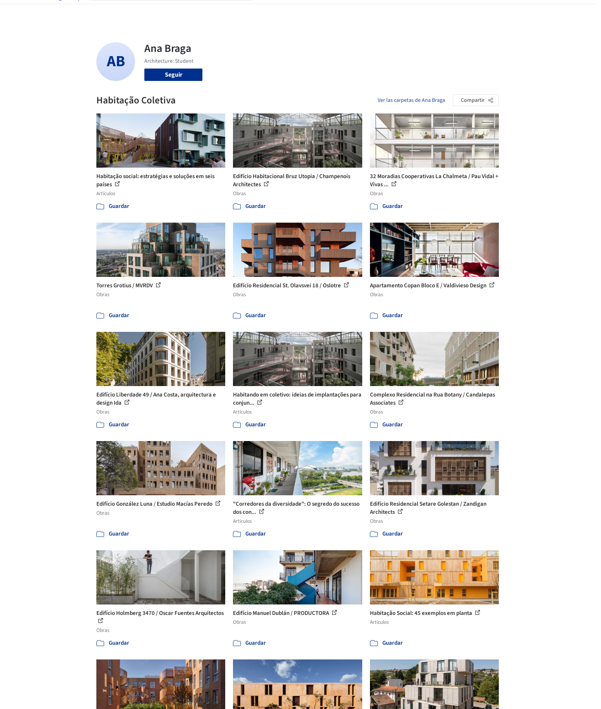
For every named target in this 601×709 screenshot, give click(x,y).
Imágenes (295, 11)
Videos (401, 11)
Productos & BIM (336, 11)
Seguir (173, 74)
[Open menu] (533, 11)
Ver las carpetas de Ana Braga (411, 100)
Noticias (375, 11)
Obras (268, 11)
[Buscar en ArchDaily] (177, 10)
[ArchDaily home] (68, 11)
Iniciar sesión (443, 11)
